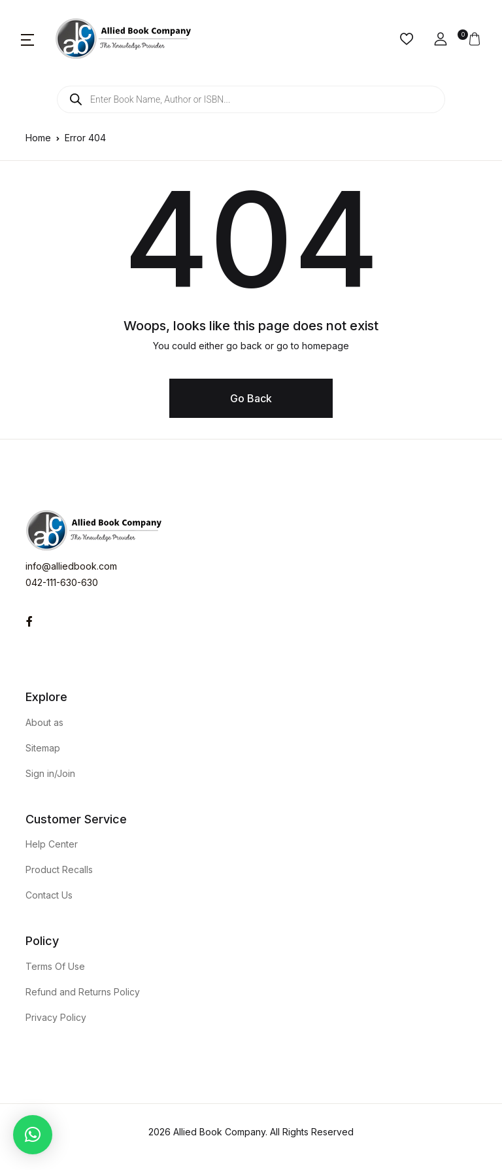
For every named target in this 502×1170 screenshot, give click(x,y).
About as (44, 722)
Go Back (251, 398)
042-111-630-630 (61, 582)
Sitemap (42, 747)
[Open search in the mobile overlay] (251, 99)
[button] (27, 39)
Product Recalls (59, 869)
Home (38, 137)
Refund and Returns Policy (82, 991)
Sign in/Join (50, 773)
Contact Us (49, 895)
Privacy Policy (55, 1017)
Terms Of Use (55, 966)
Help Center (51, 844)
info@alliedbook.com (71, 566)
